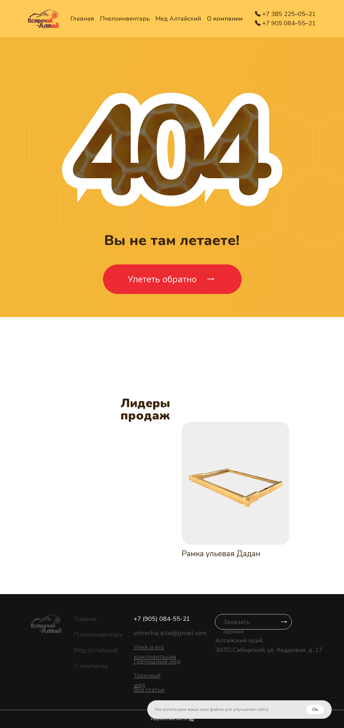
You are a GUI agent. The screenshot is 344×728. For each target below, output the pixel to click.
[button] (253, 621)
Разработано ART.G (169, 719)
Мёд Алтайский (96, 650)
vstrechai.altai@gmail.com (170, 633)
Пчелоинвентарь (125, 18)
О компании (225, 18)
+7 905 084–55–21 (289, 23)
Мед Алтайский (178, 18)
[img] (191, 719)
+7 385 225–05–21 (289, 14)
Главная (82, 18)
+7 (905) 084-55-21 (162, 619)
